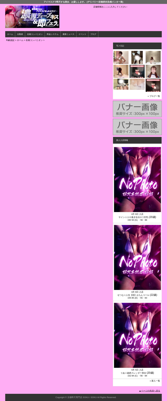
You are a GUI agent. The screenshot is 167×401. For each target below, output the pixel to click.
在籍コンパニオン (35, 34)
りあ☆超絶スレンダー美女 (133, 373)
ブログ (93, 34)
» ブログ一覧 (154, 96)
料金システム (53, 34)
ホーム (10, 34)
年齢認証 (10, 40)
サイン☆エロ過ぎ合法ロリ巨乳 (133, 217)
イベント (82, 34)
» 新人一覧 (155, 381)
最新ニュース (68, 34)
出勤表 (20, 34)
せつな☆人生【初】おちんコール (133, 295)
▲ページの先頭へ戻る (149, 391)
